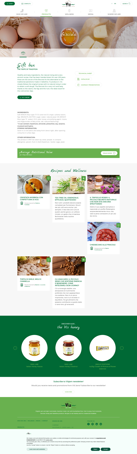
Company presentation (91, 134)
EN (115, 3)
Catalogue (86, 128)
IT (111, 3)
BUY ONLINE (25, 99)
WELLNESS (31, 422)
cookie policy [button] (49, 440)
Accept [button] (106, 449)
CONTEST (45, 422)
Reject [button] (95, 449)
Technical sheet (88, 123)
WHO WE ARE (21, 422)
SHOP (10, 3)
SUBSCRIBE (68, 393)
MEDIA (38, 422)
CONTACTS (26, 3)
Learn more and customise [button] (37, 449)
